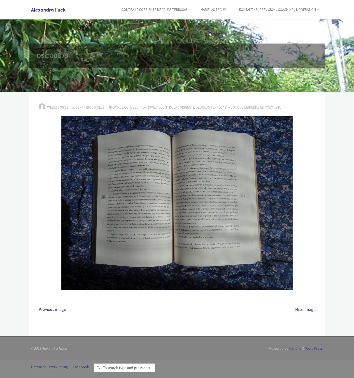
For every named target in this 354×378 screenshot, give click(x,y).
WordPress (314, 348)
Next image (305, 309)
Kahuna (295, 348)
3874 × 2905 (85, 107)
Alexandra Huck (48, 10)
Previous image (52, 309)
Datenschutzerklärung (49, 366)
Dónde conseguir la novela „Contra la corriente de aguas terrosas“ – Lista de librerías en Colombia (197, 107)
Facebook (81, 366)
